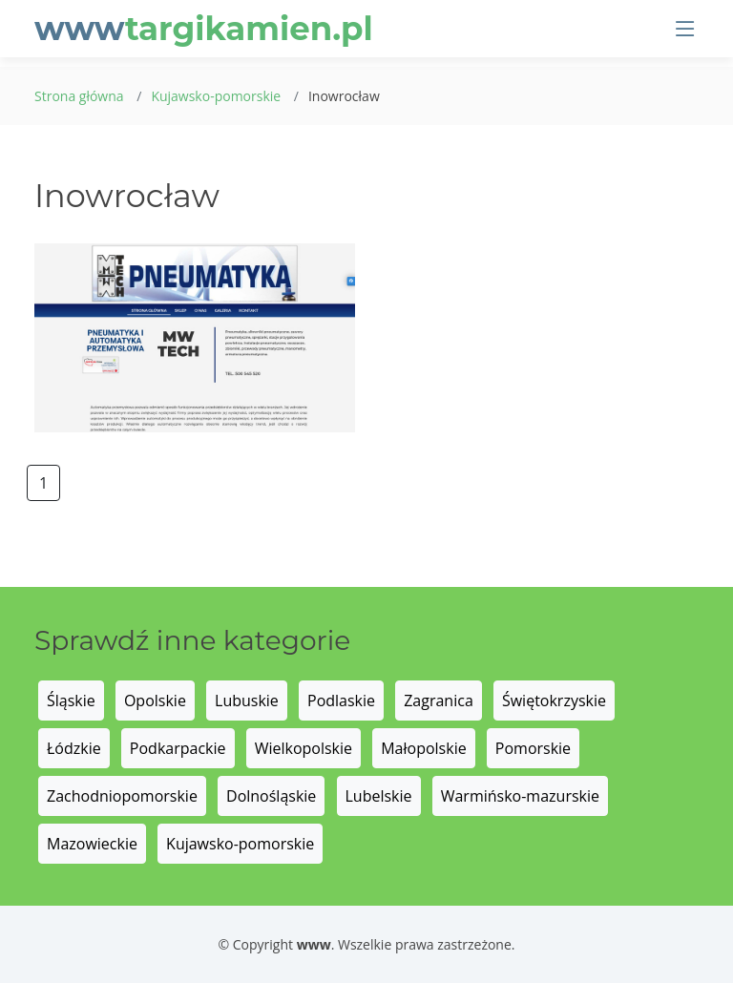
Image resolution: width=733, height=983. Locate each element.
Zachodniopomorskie (122, 795)
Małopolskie (423, 748)
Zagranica (438, 700)
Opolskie (155, 700)
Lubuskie (247, 700)
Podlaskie (341, 700)
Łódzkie (74, 748)
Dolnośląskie (271, 795)
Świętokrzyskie (554, 700)
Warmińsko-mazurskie (520, 795)
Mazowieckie (92, 843)
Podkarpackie (178, 748)
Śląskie (71, 700)
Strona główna (79, 96)
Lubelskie (379, 795)
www (203, 29)
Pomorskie (533, 748)
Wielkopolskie (303, 748)
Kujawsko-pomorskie (216, 96)
